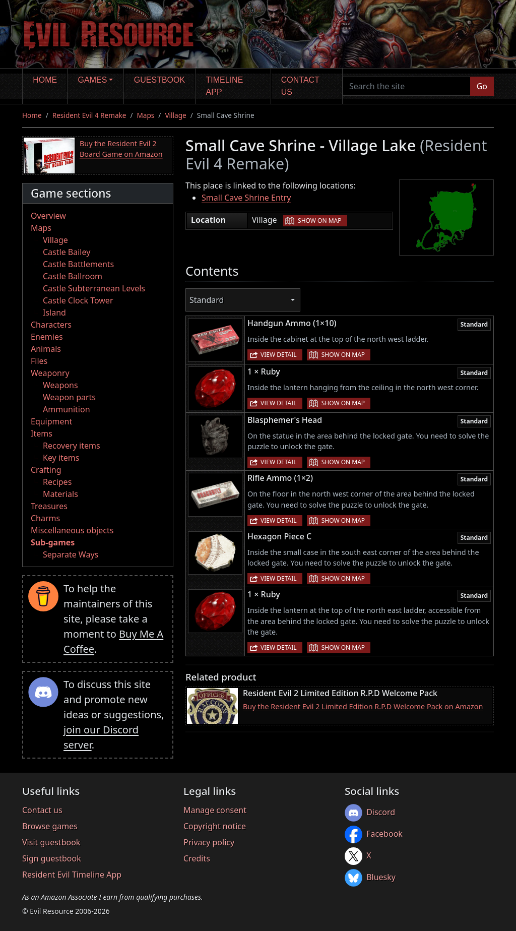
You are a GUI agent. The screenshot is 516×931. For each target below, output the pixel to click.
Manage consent (214, 810)
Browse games (50, 826)
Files (39, 360)
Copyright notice (214, 826)
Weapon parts (69, 397)
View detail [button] (279, 354)
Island (54, 312)
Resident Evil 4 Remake (89, 115)
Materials (60, 494)
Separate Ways (70, 554)
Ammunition (66, 409)
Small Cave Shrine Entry (246, 197)
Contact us (300, 86)
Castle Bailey (66, 252)
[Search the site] (407, 86)
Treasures (49, 506)
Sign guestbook (51, 858)
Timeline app (224, 86)
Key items (61, 457)
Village (175, 115)
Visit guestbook (51, 842)
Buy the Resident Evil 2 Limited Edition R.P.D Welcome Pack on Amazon (363, 706)
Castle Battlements (78, 264)
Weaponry (50, 373)
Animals (46, 348)
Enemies (47, 336)
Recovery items (71, 445)
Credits (196, 858)
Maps (146, 115)
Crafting (46, 469)
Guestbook (159, 80)
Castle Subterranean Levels (94, 288)
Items (41, 433)
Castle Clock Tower (78, 300)
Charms (45, 518)
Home (45, 80)
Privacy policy (208, 842)
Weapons (60, 385)
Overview (48, 215)
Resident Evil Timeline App (71, 874)
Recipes (57, 481)
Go (482, 86)
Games (92, 80)
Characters (51, 324)
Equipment (51, 421)
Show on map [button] (319, 220)
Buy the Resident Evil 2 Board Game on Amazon (121, 149)
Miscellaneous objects (72, 530)
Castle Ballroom (72, 276)
